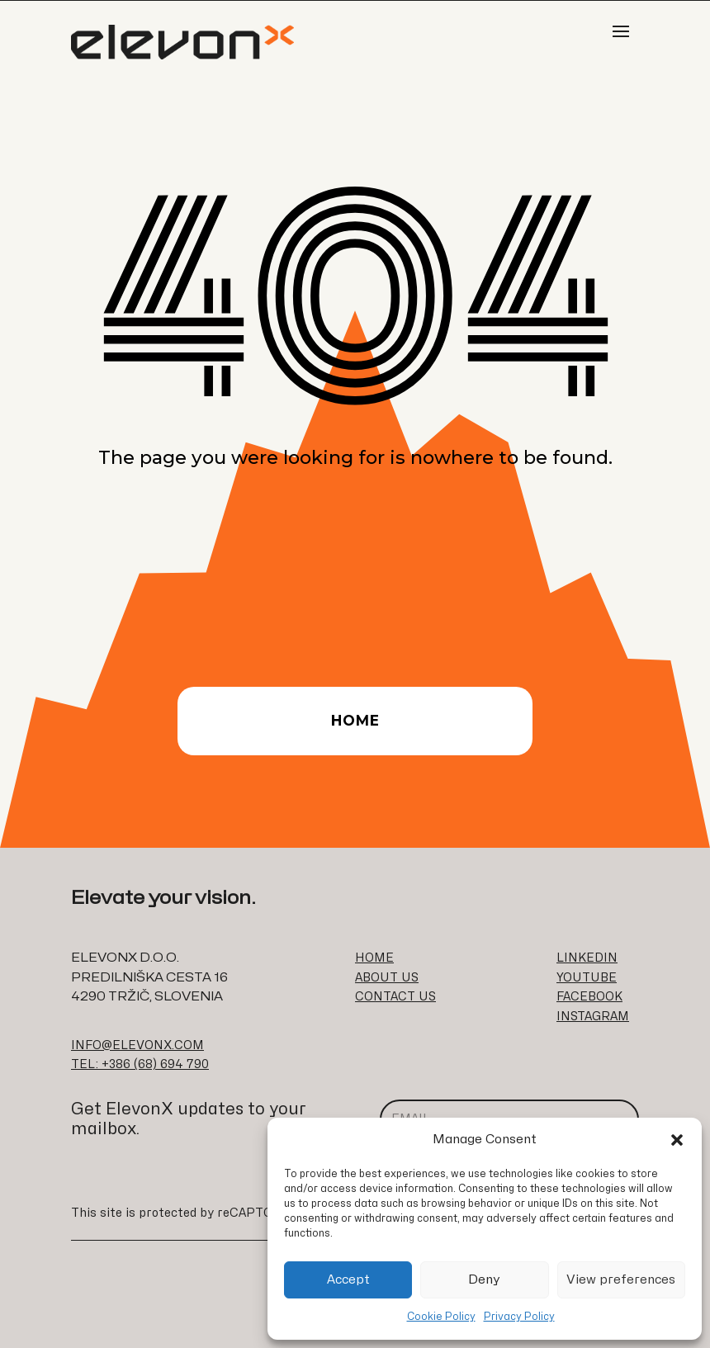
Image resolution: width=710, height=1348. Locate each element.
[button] (677, 1140)
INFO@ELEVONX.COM (137, 1045)
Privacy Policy (519, 1317)
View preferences (620, 1280)
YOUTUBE (586, 977)
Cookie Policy (441, 1317)
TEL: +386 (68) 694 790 (140, 1064)
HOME (374, 958)
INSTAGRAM (592, 1016)
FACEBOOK (589, 996)
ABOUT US (387, 977)
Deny (484, 1280)
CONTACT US (395, 996)
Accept (348, 1280)
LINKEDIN (587, 958)
